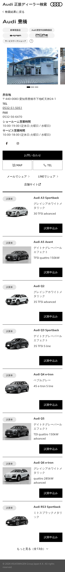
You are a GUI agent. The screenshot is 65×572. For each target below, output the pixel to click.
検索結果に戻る (15, 11)
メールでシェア (17, 176)
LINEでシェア (46, 176)
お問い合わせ (32, 155)
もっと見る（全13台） (31, 548)
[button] (28, 87)
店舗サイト (31, 184)
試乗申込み (51, 228)
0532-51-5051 (12, 107)
